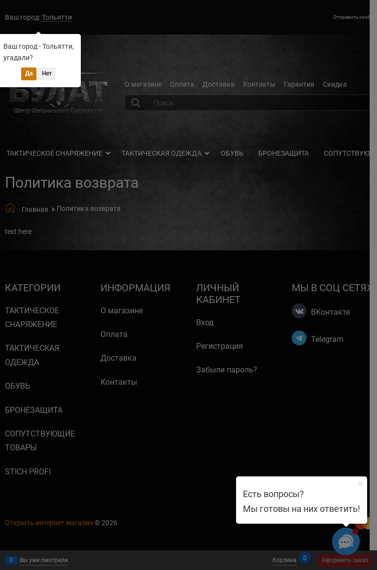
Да (29, 73)
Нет (47, 73)
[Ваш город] (360, 483)
